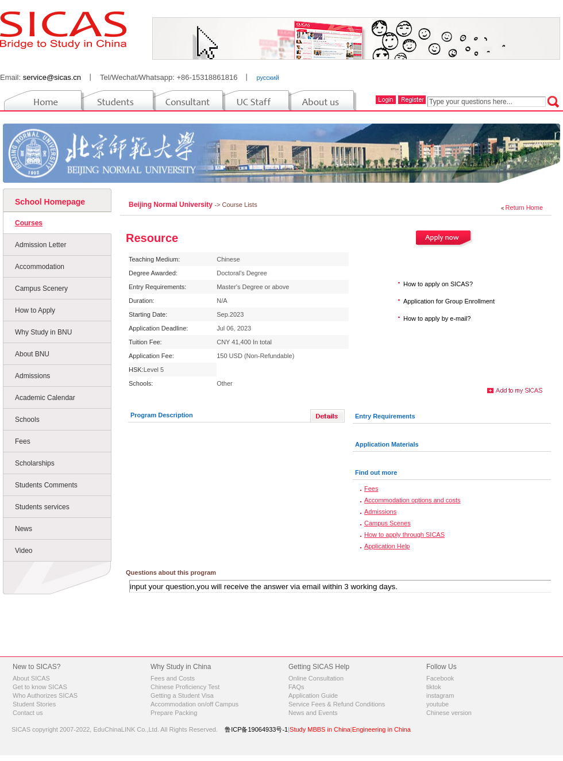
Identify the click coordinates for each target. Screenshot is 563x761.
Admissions (32, 376)
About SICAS (31, 678)
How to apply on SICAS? (438, 283)
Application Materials (387, 444)
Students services (42, 507)
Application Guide (313, 695)
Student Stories (34, 704)
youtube (437, 704)
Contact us (28, 712)
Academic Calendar (45, 398)
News (23, 529)
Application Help (387, 546)
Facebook (440, 678)
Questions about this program (171, 572)
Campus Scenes (387, 523)
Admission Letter (40, 245)
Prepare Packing (174, 712)
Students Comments (46, 485)
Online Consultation (316, 678)
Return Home (524, 207)
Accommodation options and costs (412, 500)
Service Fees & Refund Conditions (336, 704)
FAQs (296, 686)
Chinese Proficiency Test (185, 686)
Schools (27, 420)
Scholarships (35, 463)
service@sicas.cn (52, 77)
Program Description (161, 415)
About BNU (32, 354)
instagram (440, 695)
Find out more (376, 472)
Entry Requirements (385, 416)
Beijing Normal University (171, 205)
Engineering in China (381, 729)
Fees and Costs (173, 678)
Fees (22, 441)
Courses (29, 223)
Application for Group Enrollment (449, 301)
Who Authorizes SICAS (45, 695)
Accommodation (39, 267)
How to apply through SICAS (404, 534)
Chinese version (449, 712)
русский (267, 77)
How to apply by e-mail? (437, 318)
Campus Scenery (41, 289)
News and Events (313, 712)
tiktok (433, 686)
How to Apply (35, 310)
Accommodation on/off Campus (194, 704)
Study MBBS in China (320, 729)
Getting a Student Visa (182, 695)
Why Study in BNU (43, 332)
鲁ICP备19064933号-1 (256, 729)
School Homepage (50, 201)
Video (23, 551)
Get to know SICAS (40, 686)
